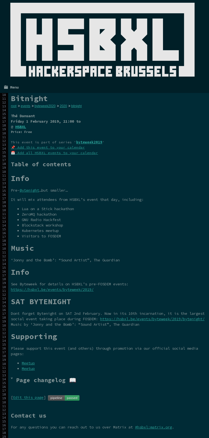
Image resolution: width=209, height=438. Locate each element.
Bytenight (29, 190)
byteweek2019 (89, 142)
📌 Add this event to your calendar (48, 147)
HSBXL (20, 126)
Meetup (28, 363)
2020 (63, 106)
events (25, 106)
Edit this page (28, 397)
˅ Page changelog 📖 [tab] (43, 380)
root (14, 106)
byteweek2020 (45, 106)
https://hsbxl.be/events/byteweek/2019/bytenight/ (152, 318)
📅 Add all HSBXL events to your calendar (54, 153)
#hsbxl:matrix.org (153, 427)
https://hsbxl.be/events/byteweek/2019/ (52, 289)
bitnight (76, 106)
